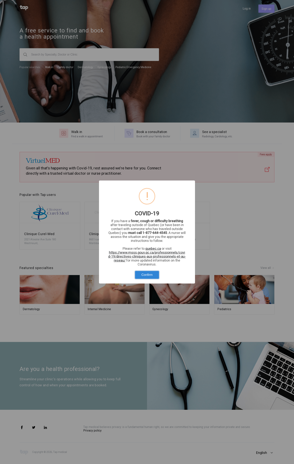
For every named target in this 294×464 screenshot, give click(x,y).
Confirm (147, 275)
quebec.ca (153, 248)
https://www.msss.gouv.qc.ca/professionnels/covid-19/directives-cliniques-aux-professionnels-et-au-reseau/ (147, 256)
